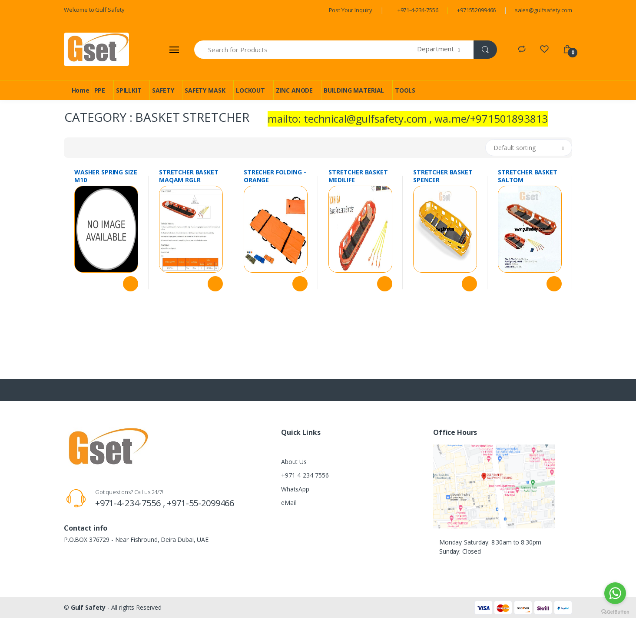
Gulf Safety (88, 607)
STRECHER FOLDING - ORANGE (275, 176)
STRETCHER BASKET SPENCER (443, 176)
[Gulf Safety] (96, 49)
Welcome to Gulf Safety (94, 9)
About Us (294, 462)
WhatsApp (295, 489)
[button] (445, 49)
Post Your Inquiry (351, 10)
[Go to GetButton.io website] (615, 609)
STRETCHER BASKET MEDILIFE (358, 176)
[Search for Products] (305, 49)
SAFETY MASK (205, 90)
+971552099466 (476, 10)
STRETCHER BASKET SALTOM (527, 176)
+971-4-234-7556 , (131, 503)
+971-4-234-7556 (418, 10)
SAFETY (163, 90)
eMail (288, 502)
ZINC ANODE (294, 90)
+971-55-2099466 (200, 503)
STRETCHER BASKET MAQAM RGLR (189, 176)
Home (80, 90)
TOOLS (405, 90)
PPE (100, 90)
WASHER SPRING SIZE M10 (105, 176)
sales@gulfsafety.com (543, 10)
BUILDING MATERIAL (354, 90)
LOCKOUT (250, 90)
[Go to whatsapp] (615, 593)
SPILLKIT (129, 90)
